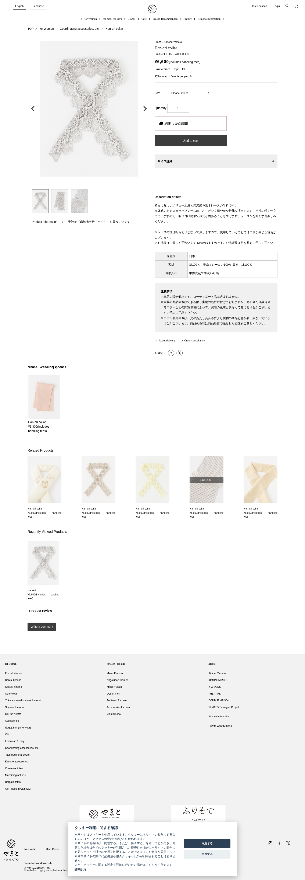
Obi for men (113, 693)
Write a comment (42, 626)
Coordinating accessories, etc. (80, 28)
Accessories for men (118, 707)
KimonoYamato (217, 673)
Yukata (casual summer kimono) (23, 700)
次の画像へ (144, 109)
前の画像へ (34, 109)
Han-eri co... (34, 590)
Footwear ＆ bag (14, 741)
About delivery (167, 340)
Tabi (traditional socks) (17, 754)
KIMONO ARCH (217, 680)
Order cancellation (194, 340)
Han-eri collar (114, 28)
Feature (187, 18)
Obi (7, 734)
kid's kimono (114, 714)
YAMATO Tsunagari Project (223, 707)
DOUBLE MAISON (219, 700)
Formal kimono (13, 673)
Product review (40, 610)
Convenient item (14, 768)
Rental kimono (13, 680)
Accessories (12, 720)
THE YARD (214, 693)
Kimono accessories (16, 761)
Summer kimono (14, 707)
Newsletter (30, 849)
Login (277, 6)
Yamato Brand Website (38, 863)
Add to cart (190, 140)
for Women (91, 18)
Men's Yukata (114, 686)
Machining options (15, 775)
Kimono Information (209, 18)
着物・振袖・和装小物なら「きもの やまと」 (152, 9)
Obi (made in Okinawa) (18, 788)
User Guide (52, 849)
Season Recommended (164, 18)
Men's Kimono (115, 673)
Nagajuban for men (117, 680)
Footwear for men (117, 700)
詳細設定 (80, 869)
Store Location (259, 6)
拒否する (207, 854)
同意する (207, 843)
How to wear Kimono (220, 725)
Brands (132, 18)
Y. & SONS (214, 686)
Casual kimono (13, 686)
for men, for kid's (112, 18)
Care (144, 18)
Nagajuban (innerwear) (18, 727)
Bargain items (13, 781)
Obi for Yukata (13, 714)
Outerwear (11, 693)
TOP (31, 28)
